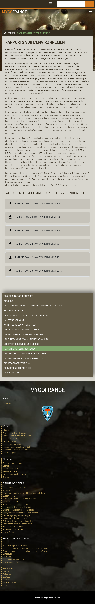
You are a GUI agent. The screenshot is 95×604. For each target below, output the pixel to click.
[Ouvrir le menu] (51, 3)
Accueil (11, 33)
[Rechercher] (89, 4)
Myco (7, 12)
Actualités (7, 403)
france (20, 12)
